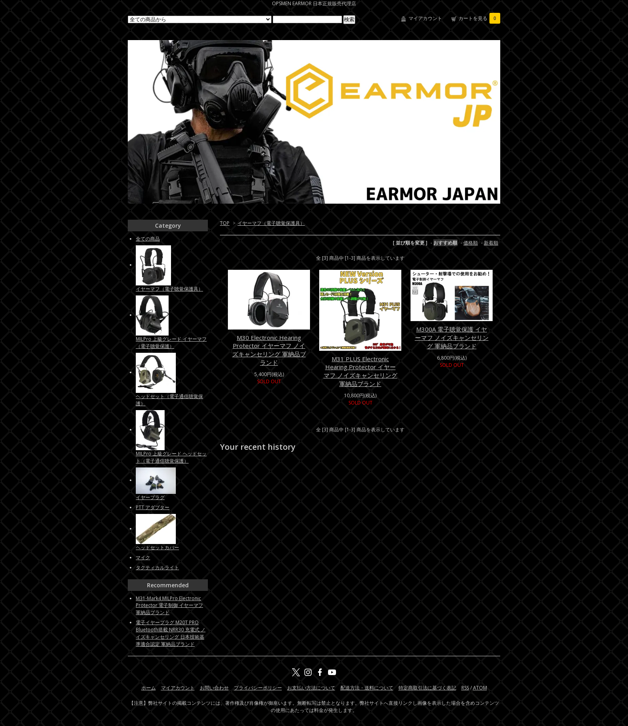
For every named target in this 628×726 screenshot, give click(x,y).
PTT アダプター (152, 507)
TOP (224, 223)
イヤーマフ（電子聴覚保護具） (271, 223)
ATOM (480, 687)
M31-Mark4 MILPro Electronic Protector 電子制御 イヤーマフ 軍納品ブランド (169, 605)
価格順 (470, 242)
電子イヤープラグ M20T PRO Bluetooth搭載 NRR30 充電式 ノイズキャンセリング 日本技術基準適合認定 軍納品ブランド (170, 633)
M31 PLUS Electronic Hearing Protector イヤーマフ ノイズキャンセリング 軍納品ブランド (360, 371)
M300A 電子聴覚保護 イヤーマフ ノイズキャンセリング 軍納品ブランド (452, 337)
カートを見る (479, 18)
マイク (143, 557)
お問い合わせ (214, 687)
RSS (465, 687)
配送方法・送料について (366, 687)
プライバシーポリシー (258, 687)
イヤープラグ (150, 497)
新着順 (491, 242)
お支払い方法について (311, 687)
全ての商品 (148, 238)
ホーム (148, 687)
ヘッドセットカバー (157, 547)
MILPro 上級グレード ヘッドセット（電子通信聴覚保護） (171, 457)
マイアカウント (425, 18)
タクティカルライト (157, 567)
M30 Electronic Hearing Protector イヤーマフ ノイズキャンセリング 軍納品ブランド (269, 350)
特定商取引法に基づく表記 (427, 687)
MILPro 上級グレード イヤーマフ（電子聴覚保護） (171, 343)
